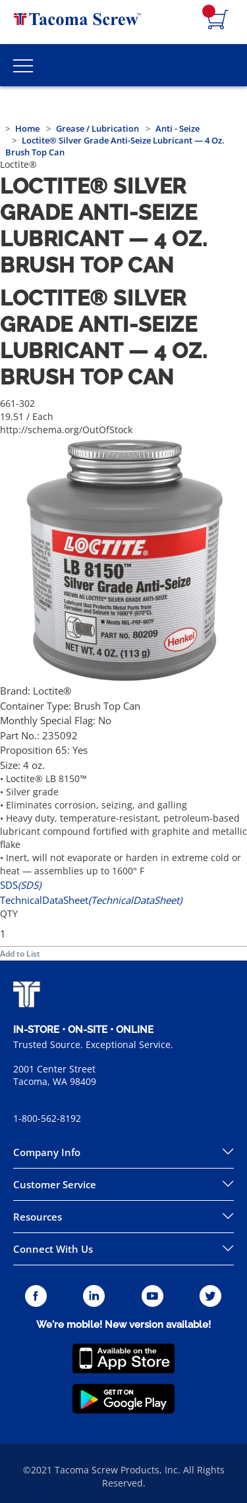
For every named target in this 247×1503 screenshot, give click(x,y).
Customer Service (54, 1184)
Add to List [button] (20, 953)
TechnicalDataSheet (91, 900)
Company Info (46, 1152)
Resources (37, 1216)
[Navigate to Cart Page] (218, 20)
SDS (20, 884)
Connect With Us (53, 1248)
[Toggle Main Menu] (23, 65)
